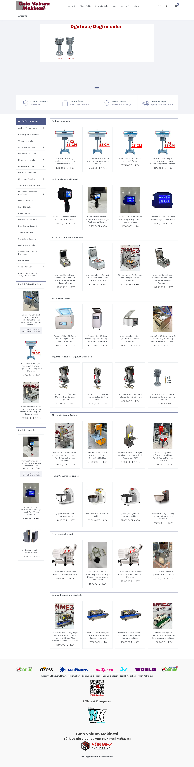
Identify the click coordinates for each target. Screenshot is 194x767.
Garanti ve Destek (91, 676)
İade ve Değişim (110, 676)
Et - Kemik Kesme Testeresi (65, 415)
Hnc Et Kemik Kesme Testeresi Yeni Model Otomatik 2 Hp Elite (97, 455)
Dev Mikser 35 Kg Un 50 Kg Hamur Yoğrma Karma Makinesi (162, 516)
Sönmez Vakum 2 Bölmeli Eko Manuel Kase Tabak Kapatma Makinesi (97, 277)
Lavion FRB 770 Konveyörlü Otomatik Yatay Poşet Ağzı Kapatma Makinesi (97, 635)
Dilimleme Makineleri (62, 534)
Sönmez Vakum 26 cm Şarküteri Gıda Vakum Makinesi (130, 338)
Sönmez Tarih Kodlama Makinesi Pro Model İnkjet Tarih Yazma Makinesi (97, 219)
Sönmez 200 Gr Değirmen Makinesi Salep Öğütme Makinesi (97, 397)
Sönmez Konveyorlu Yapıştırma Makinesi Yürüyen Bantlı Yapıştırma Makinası (162, 635)
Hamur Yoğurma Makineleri (65, 476)
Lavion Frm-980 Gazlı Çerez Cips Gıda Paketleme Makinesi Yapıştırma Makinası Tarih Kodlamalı (31, 320)
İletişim (56, 676)
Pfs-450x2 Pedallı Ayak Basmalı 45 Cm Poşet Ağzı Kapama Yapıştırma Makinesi (162, 161)
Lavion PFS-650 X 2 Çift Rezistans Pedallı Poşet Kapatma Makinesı (65, 161)
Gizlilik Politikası (128, 676)
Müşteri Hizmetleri (70, 676)
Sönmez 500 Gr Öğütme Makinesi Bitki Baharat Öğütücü (65, 397)
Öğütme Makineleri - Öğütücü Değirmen (72, 357)
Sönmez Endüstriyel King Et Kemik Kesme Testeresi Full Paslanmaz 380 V (130, 455)
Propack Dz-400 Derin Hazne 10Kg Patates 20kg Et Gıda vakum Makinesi (97, 338)
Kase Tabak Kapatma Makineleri (68, 237)
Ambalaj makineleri (61, 121)
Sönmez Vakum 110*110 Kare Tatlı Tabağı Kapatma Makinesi (130, 277)
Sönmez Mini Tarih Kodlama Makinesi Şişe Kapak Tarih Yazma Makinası (130, 219)
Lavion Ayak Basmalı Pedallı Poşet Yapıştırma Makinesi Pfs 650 (98, 161)
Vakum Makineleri (61, 298)
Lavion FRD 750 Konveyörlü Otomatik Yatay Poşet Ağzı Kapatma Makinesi (130, 635)
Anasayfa (46, 676)
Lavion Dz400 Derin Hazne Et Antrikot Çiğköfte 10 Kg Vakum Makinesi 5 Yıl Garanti (163, 338)
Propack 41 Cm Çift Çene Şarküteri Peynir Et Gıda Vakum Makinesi (65, 338)
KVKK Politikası (145, 676)
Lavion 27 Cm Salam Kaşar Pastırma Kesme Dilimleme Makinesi (130, 574)
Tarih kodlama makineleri (65, 179)
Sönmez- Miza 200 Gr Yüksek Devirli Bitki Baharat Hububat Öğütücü (163, 397)
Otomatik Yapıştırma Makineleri (67, 595)
